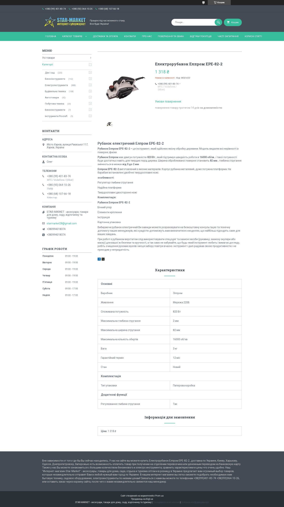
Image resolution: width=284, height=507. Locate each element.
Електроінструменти (56, 85)
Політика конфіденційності (195, 502)
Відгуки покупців (201, 36)
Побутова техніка (54, 103)
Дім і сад (50, 72)
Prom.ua (159, 496)
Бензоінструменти (55, 78)
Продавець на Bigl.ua (142, 499)
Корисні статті (253, 36)
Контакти (130, 36)
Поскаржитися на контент (166, 502)
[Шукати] (218, 22)
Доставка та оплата (105, 36)
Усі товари (48, 57)
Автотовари (52, 97)
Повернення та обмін (171, 36)
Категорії (47, 64)
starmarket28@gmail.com (62, 223)
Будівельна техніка (55, 91)
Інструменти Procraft (56, 116)
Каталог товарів (72, 36)
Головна (50, 36)
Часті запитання (228, 36)
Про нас (147, 36)
